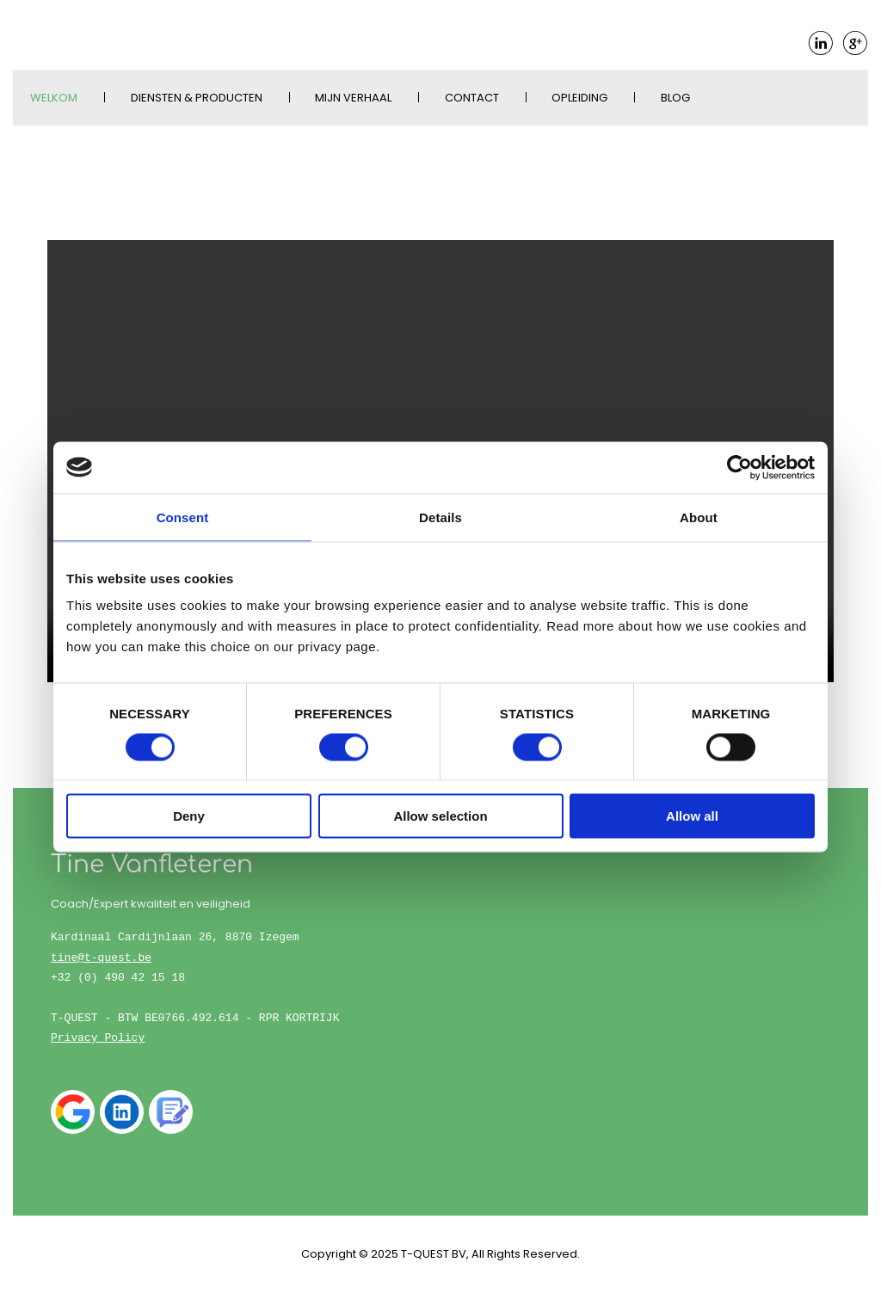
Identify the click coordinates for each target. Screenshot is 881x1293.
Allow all (692, 816)
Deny (189, 816)
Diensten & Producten (196, 97)
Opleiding (579, 97)
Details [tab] (440, 516)
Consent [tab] (183, 516)
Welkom (53, 97)
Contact (472, 97)
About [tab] (699, 516)
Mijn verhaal (353, 97)
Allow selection (440, 816)
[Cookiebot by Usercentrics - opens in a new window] (739, 467)
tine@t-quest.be (101, 957)
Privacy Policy (98, 1037)
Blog (675, 97)
